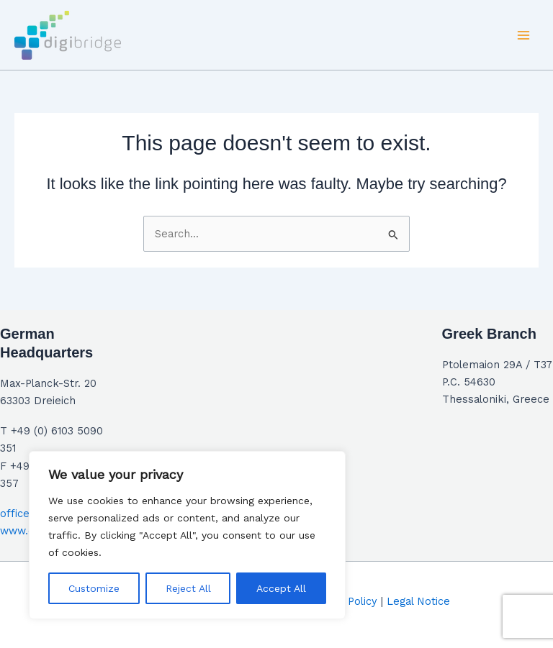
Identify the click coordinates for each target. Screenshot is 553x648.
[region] (187, 535)
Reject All (188, 588)
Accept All (281, 588)
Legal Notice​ (418, 601)
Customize (94, 588)
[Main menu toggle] (523, 35)
